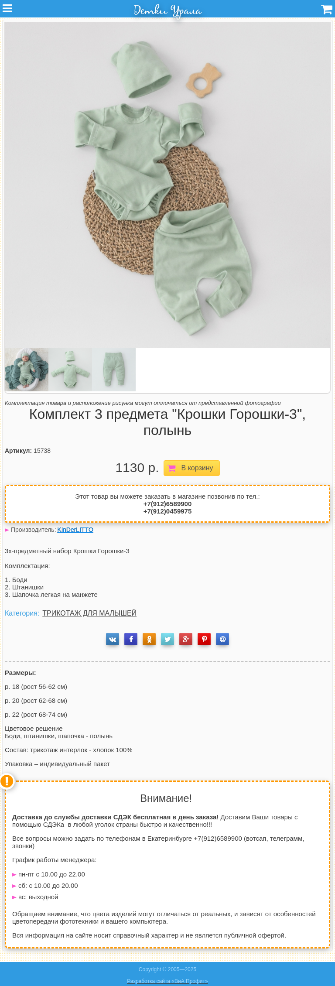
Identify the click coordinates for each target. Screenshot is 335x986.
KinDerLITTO (75, 529)
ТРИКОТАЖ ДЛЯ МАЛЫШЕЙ (89, 613)
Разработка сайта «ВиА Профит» (167, 981)
